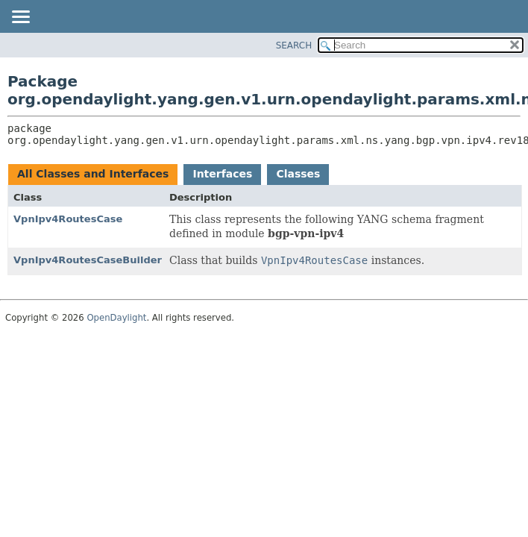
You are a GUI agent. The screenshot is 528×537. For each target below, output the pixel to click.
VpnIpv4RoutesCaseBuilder (87, 260)
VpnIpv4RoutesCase (67, 218)
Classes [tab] (298, 174)
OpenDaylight (116, 318)
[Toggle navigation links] (20, 17)
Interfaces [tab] (222, 174)
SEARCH (294, 45)
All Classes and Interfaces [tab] (93, 174)
